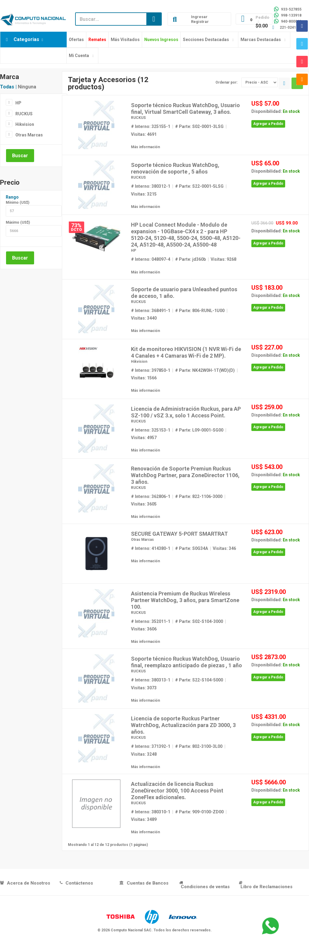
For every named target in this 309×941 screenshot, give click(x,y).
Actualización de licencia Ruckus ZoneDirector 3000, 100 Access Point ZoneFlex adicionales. (177, 790)
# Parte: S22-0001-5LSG (199, 186)
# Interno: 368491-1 (150, 310)
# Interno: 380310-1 (150, 811)
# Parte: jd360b (190, 259)
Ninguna (27, 87)
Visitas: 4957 (144, 437)
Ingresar (199, 16)
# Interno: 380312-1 (150, 186)
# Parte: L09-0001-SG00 (199, 430)
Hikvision (24, 124)
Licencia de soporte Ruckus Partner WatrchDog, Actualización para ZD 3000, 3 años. (183, 725)
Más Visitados (125, 39)
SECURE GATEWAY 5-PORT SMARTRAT (179, 534)
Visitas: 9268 (223, 259)
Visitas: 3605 (144, 504)
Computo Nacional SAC (131, 930)
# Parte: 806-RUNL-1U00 (200, 310)
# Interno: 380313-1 (150, 680)
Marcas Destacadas (261, 39)
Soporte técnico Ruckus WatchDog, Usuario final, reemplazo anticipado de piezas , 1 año (186, 662)
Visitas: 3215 (144, 194)
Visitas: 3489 (144, 819)
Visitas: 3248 (144, 754)
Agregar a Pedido (268, 124)
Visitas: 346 (224, 548)
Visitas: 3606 (144, 629)
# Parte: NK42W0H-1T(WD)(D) (205, 370)
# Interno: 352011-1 (150, 621)
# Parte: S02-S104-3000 (199, 621)
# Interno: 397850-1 (150, 370)
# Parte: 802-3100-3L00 (198, 746)
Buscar (20, 155)
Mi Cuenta (79, 55)
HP (18, 102)
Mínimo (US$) (17, 202)
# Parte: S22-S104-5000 (199, 680)
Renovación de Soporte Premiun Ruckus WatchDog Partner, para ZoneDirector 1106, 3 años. (185, 475)
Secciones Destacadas (206, 39)
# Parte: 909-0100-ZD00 (199, 811)
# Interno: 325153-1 (150, 430)
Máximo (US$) (18, 222)
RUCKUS (24, 113)
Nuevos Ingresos (161, 39)
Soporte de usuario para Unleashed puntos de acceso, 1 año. (184, 292)
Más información (145, 147)
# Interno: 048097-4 (150, 259)
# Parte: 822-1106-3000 (198, 496)
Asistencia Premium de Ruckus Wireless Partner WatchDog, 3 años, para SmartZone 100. (185, 600)
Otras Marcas (29, 134)
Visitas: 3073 (144, 687)
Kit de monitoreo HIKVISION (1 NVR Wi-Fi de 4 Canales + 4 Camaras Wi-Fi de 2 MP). (186, 352)
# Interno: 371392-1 (150, 746)
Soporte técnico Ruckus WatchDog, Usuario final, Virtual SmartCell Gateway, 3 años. (185, 108)
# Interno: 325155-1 (150, 126)
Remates (97, 39)
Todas (7, 87)
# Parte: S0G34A (191, 548)
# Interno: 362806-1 (150, 496)
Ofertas (76, 39)
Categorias (26, 39)
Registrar (200, 21)
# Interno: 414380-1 (150, 548)
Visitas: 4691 (144, 134)
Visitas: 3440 (144, 318)
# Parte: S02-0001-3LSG (199, 126)
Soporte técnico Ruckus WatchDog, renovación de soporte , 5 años (175, 168)
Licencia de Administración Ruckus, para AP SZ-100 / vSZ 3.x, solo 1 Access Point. (186, 412)
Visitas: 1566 (144, 377)
